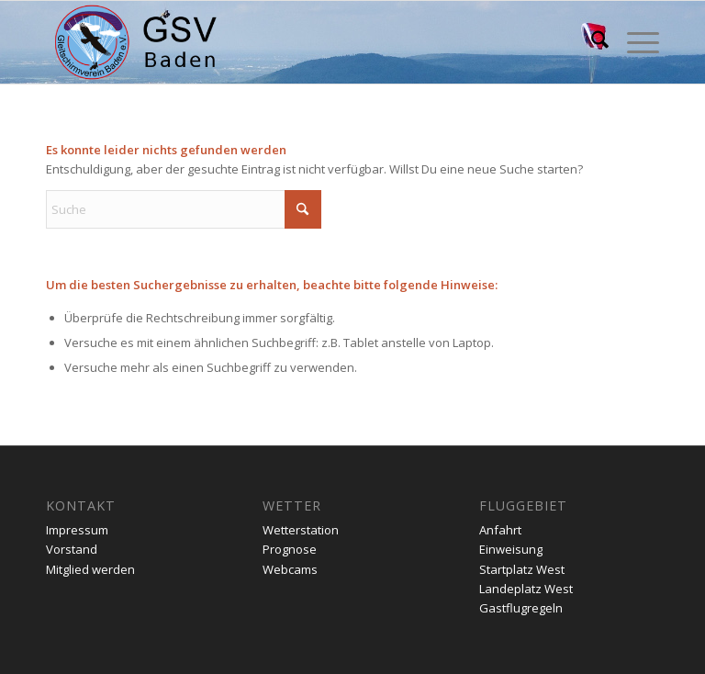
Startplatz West (522, 569)
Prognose (290, 549)
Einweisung (511, 549)
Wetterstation (301, 530)
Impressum (77, 530)
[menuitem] (591, 42)
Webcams (290, 569)
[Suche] (591, 42)
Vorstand (71, 549)
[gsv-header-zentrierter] (136, 42)
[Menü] (634, 42)
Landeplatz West (526, 588)
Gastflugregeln (521, 608)
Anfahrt (500, 530)
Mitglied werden (90, 569)
